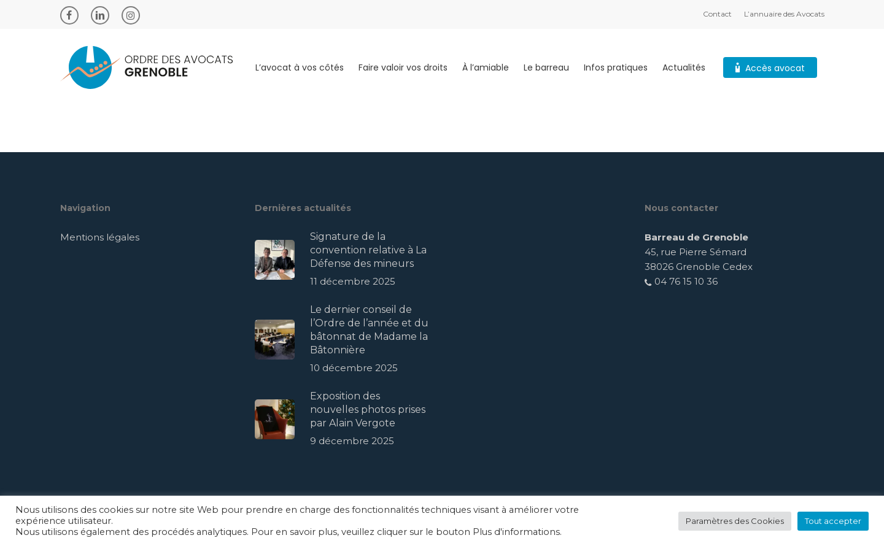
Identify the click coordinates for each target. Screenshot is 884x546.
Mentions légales (99, 237)
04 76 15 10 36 (681, 281)
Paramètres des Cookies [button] (735, 521)
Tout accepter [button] (833, 521)
